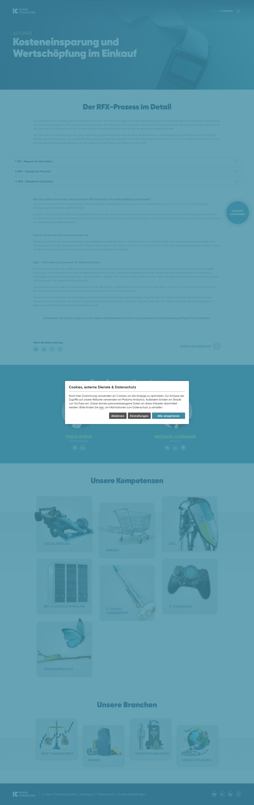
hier (101, 407)
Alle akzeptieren (169, 415)
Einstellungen (139, 415)
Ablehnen (117, 415)
